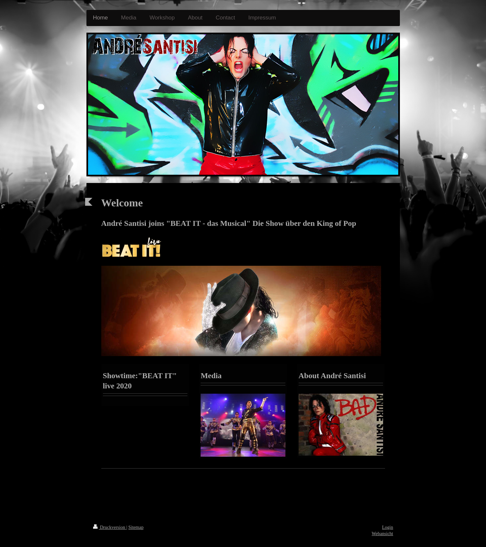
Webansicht (382, 533)
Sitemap (136, 527)
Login (387, 527)
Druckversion (109, 527)
